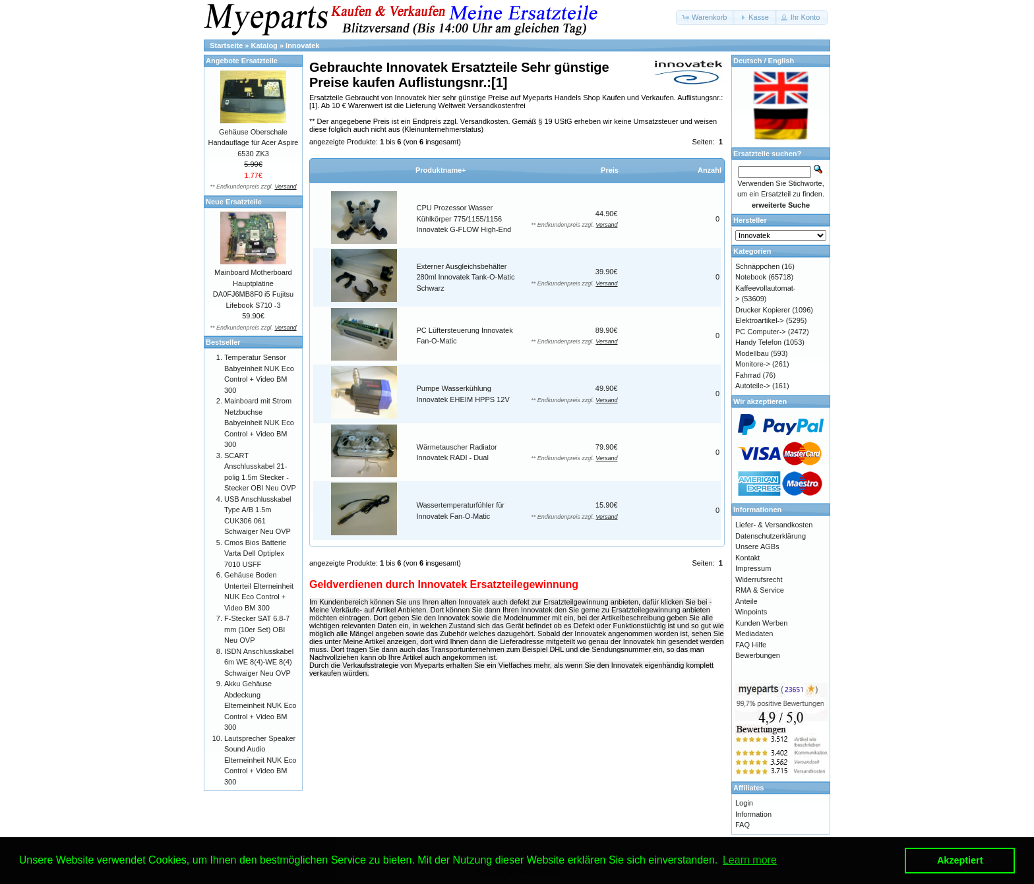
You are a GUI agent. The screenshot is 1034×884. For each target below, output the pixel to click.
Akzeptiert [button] (960, 860)
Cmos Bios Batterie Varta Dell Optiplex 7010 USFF (255, 553)
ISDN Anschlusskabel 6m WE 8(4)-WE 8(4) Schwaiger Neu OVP (258, 662)
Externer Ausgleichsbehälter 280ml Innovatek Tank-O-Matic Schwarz (466, 277)
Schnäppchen (757, 266)
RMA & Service (759, 590)
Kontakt (747, 558)
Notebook (750, 277)
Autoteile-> (752, 386)
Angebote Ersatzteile (242, 61)
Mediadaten (754, 633)
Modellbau (752, 353)
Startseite (226, 45)
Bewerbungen (757, 655)
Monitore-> (752, 364)
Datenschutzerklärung (770, 536)
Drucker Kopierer (762, 310)
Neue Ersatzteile (234, 202)
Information (753, 814)
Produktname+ (440, 170)
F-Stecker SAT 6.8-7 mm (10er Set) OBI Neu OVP (256, 629)
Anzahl (709, 170)
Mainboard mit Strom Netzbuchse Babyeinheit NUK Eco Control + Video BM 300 (259, 422)
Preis (610, 170)
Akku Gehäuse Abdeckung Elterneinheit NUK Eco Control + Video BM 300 (260, 705)
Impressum (753, 568)
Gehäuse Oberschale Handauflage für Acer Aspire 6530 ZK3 (253, 143)
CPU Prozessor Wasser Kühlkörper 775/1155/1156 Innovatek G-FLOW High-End (464, 218)
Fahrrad (748, 375)
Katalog (264, 45)
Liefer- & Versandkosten (773, 525)
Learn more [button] (750, 860)
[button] (705, 17)
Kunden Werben (761, 623)
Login (744, 803)
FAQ (742, 825)
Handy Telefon (758, 342)
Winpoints (751, 612)
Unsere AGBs (757, 546)
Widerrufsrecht (759, 579)
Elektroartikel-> (759, 320)
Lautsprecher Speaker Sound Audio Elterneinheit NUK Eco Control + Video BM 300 (260, 760)
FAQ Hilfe (750, 645)
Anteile (746, 601)
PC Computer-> (760, 332)
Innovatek (302, 45)
